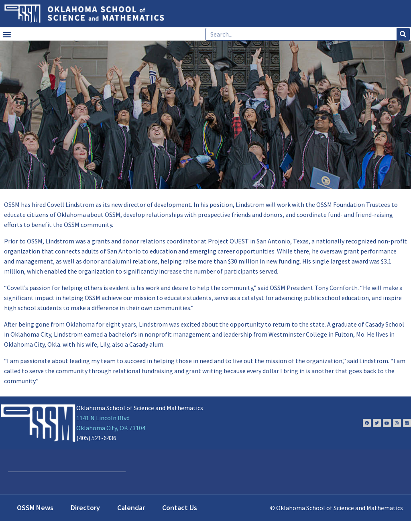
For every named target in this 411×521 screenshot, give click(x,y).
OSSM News (35, 507)
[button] (6, 34)
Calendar (131, 507)
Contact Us (179, 507)
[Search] (403, 34)
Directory (85, 507)
